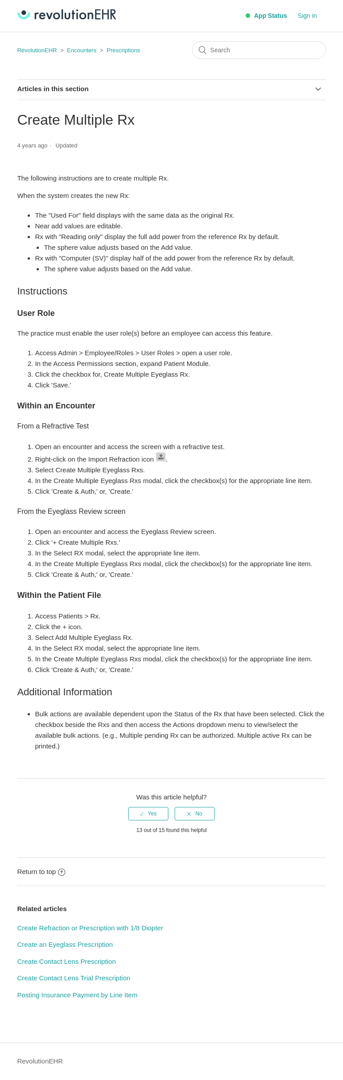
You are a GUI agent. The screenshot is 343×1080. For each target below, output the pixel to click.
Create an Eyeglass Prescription (65, 944)
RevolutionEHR (37, 50)
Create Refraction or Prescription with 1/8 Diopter (90, 928)
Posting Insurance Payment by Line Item (77, 995)
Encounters (81, 50)
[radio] (148, 813)
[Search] (259, 50)
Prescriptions (123, 50)
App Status (266, 15)
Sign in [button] (307, 15)
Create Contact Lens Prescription (66, 961)
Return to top (41, 871)
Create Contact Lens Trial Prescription (73, 978)
